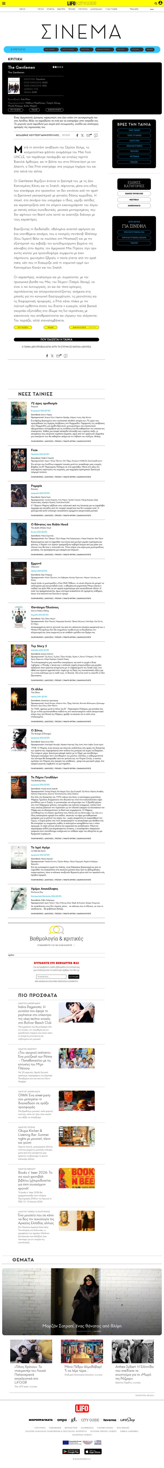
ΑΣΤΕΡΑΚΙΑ (135, 49)
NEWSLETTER (71, 1428)
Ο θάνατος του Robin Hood (68, 526)
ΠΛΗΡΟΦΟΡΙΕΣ (37, 441)
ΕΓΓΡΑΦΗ (73, 977)
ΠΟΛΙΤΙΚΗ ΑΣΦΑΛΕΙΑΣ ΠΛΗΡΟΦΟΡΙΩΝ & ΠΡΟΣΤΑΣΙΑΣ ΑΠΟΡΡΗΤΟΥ (56, 1431)
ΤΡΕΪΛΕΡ (58, 441)
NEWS (22, 9)
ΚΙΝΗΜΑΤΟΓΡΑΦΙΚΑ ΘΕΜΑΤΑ (134, 237)
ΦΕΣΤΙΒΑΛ (134, 200)
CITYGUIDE (87, 3)
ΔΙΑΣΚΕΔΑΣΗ (96, 9)
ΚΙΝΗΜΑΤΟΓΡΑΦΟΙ (103, 49)
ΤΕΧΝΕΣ (71, 9)
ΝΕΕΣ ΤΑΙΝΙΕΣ (49, 49)
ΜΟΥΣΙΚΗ (82, 9)
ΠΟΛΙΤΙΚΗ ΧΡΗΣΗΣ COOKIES (103, 1431)
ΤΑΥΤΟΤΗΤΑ (40, 1428)
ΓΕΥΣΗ (41, 9)
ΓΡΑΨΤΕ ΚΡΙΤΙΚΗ (69, 441)
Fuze (34, 450)
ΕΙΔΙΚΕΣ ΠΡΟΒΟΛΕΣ (134, 193)
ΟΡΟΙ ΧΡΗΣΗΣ (40, 981)
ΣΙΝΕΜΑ (50, 9)
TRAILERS (134, 9)
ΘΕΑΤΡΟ (61, 9)
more (152, 9)
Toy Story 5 (39, 646)
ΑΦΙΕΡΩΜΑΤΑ (134, 206)
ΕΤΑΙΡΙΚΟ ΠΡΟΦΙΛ (105, 1428)
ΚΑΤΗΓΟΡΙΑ (85, 49)
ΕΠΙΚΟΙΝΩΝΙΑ (55, 1428)
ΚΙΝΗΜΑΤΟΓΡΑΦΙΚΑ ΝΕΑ (134, 232)
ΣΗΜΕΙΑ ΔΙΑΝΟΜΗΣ (129, 1431)
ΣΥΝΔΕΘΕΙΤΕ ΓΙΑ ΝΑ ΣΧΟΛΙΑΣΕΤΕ (55, 945)
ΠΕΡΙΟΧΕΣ (120, 49)
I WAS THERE (111, 9)
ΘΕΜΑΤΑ (23, 1259)
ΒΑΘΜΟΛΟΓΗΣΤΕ (84, 441)
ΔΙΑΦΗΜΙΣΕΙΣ (87, 1428)
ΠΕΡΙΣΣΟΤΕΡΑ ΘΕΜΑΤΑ (145, 1395)
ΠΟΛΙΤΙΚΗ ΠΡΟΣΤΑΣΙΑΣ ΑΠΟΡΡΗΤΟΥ (63, 981)
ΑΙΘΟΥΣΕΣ (49, 441)
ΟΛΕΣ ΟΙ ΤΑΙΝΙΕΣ (68, 49)
